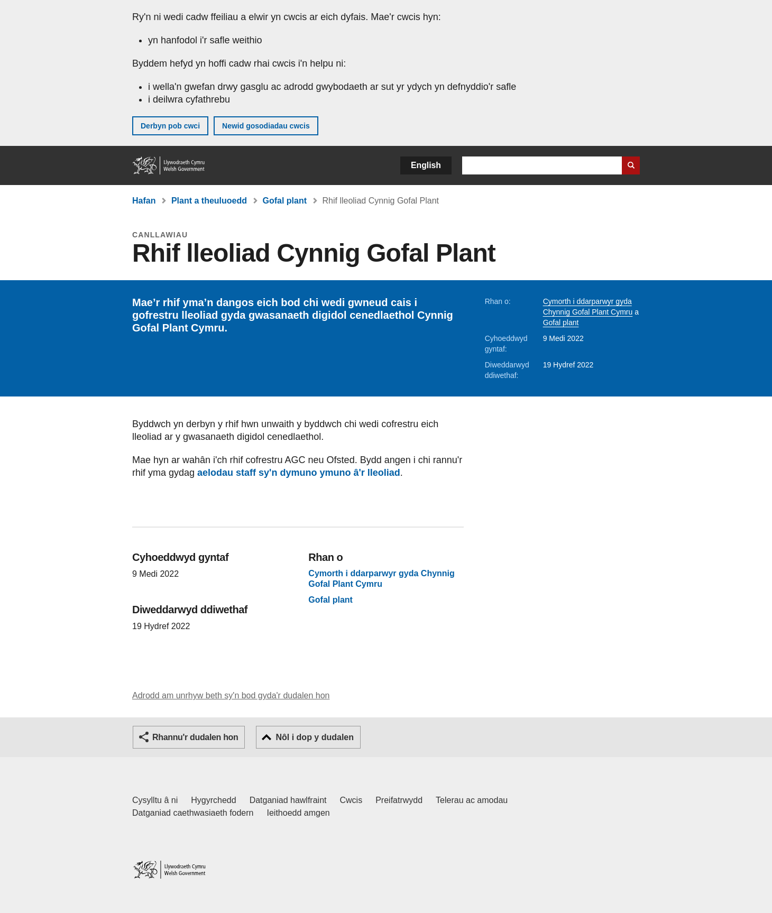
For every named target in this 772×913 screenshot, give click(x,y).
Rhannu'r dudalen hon (195, 737)
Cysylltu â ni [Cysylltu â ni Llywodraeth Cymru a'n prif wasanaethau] (155, 800)
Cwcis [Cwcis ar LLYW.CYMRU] (351, 800)
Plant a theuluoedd (209, 200)
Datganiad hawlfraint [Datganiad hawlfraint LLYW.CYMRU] (288, 800)
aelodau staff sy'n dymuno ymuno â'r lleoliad (298, 472)
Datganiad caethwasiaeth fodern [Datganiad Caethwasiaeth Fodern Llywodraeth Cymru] (193, 812)
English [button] (426, 165)
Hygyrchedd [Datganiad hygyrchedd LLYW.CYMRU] (213, 800)
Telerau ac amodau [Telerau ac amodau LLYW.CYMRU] (472, 800)
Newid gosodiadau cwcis (266, 126)
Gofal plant (284, 200)
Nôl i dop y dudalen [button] (314, 737)
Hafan (143, 200)
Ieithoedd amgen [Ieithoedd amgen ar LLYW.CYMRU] (298, 812)
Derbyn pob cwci (170, 126)
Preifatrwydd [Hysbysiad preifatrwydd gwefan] (398, 800)
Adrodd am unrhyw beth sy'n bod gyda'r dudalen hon (230, 695)
